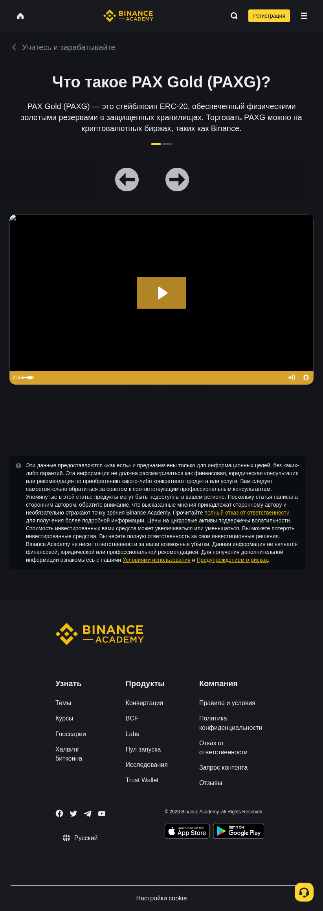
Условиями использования (157, 560)
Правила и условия (227, 703)
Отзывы (210, 783)
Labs (132, 734)
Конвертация (144, 703)
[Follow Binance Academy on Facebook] (59, 813)
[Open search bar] (232, 16)
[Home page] (128, 15)
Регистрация (269, 16)
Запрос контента (223, 767)
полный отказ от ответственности (246, 512)
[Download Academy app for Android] (238, 832)
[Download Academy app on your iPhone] (187, 832)
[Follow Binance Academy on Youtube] (102, 813)
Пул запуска (143, 749)
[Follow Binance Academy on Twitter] (73, 814)
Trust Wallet (142, 780)
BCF (132, 718)
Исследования (147, 764)
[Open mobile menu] (304, 16)
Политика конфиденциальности (230, 723)
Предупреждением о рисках (232, 560)
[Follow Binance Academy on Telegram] (88, 813)
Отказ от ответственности (223, 747)
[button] (304, 15)
